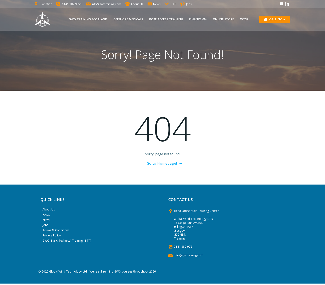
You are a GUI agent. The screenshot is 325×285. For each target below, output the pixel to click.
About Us (49, 211)
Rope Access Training (166, 19)
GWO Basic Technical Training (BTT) (67, 242)
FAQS (47, 216)
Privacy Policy (52, 237)
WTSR (244, 19)
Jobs (46, 226)
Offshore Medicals (128, 19)
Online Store (223, 19)
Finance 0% (198, 19)
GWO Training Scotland (88, 19)
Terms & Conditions (56, 232)
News (47, 221)
